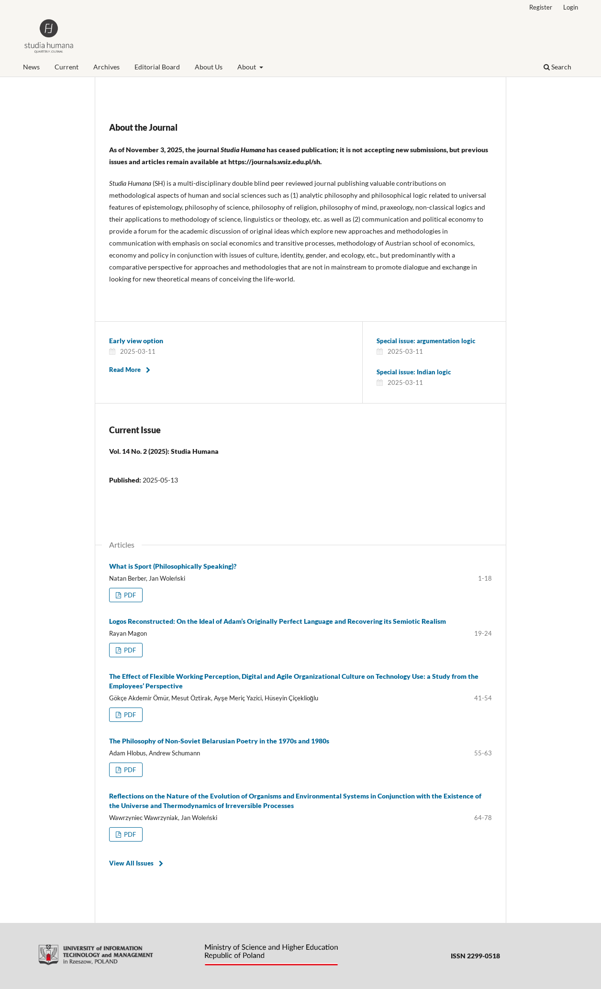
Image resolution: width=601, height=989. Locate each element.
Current (66, 67)
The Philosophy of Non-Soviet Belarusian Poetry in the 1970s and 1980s (219, 741)
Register (540, 7)
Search (557, 67)
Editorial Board (157, 67)
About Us (209, 67)
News (31, 67)
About (247, 67)
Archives (106, 67)
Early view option (136, 341)
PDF (129, 595)
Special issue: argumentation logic (426, 341)
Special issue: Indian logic (414, 372)
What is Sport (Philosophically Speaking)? (172, 566)
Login (570, 7)
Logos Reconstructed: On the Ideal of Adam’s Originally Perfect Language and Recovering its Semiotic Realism (277, 621)
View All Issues (131, 863)
